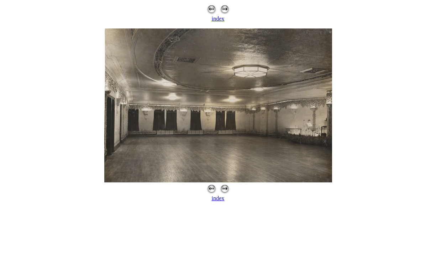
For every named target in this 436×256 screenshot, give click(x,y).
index (218, 19)
